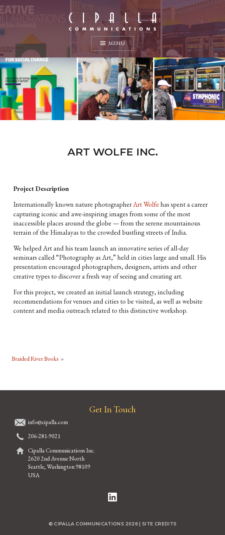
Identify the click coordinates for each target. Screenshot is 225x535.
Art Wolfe (146, 204)
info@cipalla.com (48, 422)
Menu (116, 43)
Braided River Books (35, 359)
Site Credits (159, 524)
